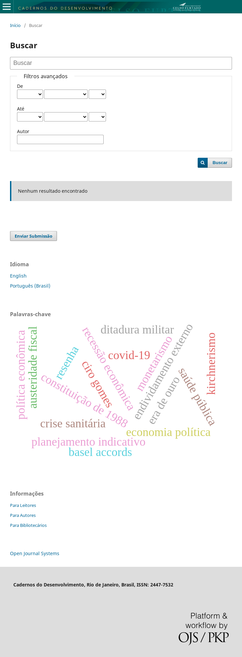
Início (15, 25)
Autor (23, 131)
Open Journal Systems (34, 553)
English (18, 276)
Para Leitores (23, 505)
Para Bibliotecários (28, 525)
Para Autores (23, 515)
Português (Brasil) (30, 286)
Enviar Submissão (33, 236)
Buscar (220, 162)
